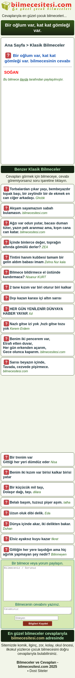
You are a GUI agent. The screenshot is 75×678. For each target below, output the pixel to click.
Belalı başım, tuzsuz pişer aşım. (36, 502)
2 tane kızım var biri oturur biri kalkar (40, 287)
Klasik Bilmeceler (47, 45)
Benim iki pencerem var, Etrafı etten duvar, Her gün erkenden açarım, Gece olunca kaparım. (26, 345)
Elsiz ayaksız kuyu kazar (30, 539)
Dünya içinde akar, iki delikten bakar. (40, 524)
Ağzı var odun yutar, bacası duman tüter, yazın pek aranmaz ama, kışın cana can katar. (37, 227)
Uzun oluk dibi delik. (27, 513)
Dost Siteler (39, 671)
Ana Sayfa (15, 45)
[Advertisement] (37, 124)
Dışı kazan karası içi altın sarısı (35, 298)
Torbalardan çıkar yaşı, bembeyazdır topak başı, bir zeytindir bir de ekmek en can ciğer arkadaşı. (36, 193)
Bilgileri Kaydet (37, 623)
